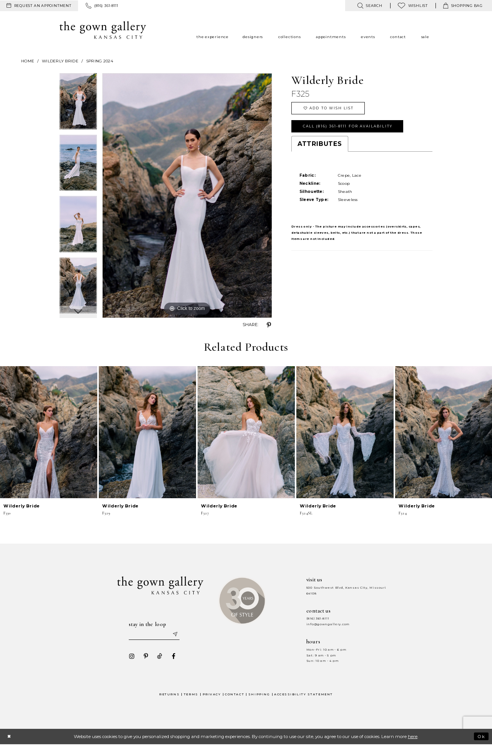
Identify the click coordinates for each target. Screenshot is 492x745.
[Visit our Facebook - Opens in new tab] (173, 656)
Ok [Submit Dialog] (481, 736)
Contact (234, 694)
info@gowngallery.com (327, 624)
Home (27, 61)
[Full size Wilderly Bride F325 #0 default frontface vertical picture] (187, 196)
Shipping (259, 694)
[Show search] (369, 5)
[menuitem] (39, 5)
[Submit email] (175, 634)
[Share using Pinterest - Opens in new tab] (269, 325)
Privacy (212, 694)
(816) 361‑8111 (317, 618)
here (412, 737)
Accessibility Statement (303, 694)
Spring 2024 (99, 61)
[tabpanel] (78, 104)
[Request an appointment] (39, 5)
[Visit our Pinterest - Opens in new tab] (145, 656)
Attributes (320, 145)
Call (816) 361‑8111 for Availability (350, 127)
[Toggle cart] (462, 5)
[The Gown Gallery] (103, 30)
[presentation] (48, 432)
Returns (169, 694)
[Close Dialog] (9, 737)
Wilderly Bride (60, 61)
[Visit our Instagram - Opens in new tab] (131, 656)
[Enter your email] (154, 634)
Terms (191, 694)
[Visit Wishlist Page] (412, 5)
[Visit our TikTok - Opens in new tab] (159, 656)
